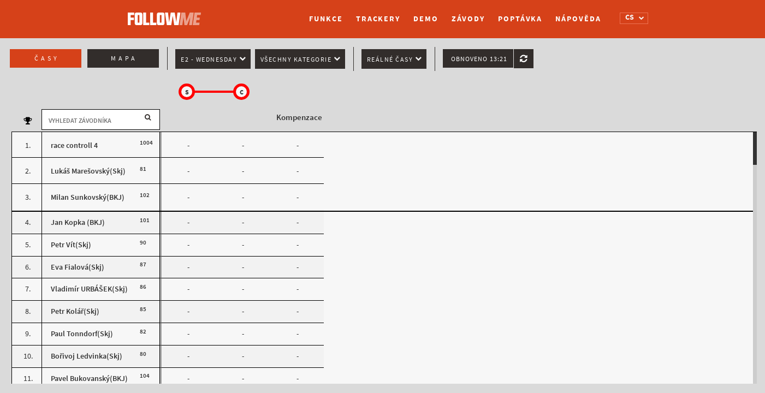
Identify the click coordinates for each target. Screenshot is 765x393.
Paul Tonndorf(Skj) (82, 334)
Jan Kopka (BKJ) (78, 222)
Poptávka (520, 19)
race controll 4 (74, 145)
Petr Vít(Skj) (71, 245)
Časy (47, 58)
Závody (468, 19)
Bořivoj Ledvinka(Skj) (86, 356)
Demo (425, 19)
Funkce (325, 19)
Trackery (378, 19)
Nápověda (578, 19)
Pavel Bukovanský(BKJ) (89, 378)
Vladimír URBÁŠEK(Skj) (89, 289)
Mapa (124, 58)
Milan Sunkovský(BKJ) (87, 197)
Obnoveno (479, 59)
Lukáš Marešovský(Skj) (88, 171)
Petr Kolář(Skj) (75, 311)
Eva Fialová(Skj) (77, 267)
